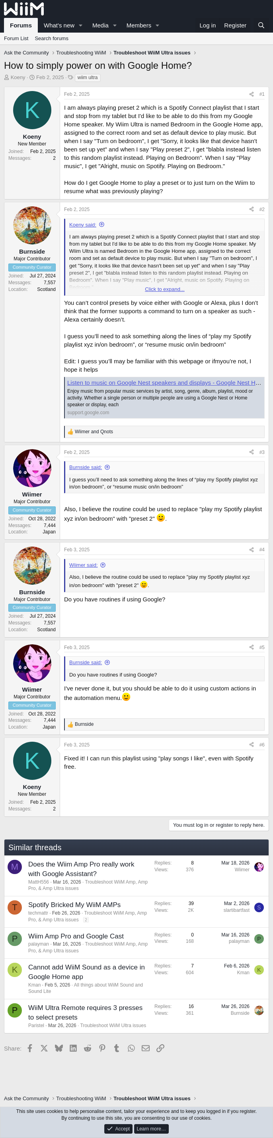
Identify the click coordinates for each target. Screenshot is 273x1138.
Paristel (36, 1025)
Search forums (51, 38)
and (94, 431)
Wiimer (242, 869)
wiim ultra (88, 77)
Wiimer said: (83, 565)
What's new (59, 25)
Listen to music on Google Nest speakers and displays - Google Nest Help (165, 382)
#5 (262, 647)
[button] (80, 25)
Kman (34, 985)
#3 (262, 452)
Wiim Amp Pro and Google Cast (76, 936)
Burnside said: (85, 467)
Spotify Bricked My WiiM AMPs (74, 905)
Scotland (46, 289)
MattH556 (38, 882)
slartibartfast (237, 910)
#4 (262, 550)
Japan (49, 532)
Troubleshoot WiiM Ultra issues (113, 1025)
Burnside (240, 1013)
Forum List (16, 38)
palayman (38, 944)
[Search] (261, 25)
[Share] (251, 94)
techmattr (38, 913)
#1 (262, 94)
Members (139, 25)
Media (100, 25)
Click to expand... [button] (165, 289)
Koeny (18, 77)
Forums (21, 25)
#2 (262, 209)
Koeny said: (82, 225)
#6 (262, 745)
